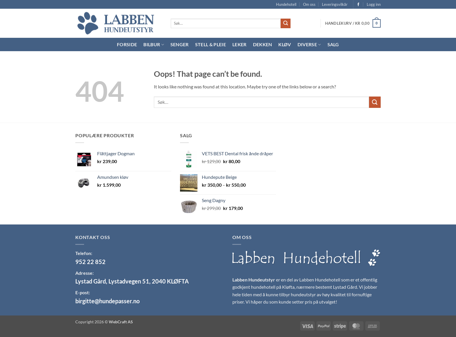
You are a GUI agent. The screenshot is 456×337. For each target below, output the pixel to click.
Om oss (309, 4)
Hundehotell (286, 4)
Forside (127, 44)
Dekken (262, 44)
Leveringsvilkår (335, 4)
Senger (179, 44)
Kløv (284, 44)
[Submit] (286, 23)
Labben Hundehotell (319, 279)
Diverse (309, 44)
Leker (239, 44)
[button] (374, 4)
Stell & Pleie (210, 44)
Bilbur (153, 44)
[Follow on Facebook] (358, 5)
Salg (333, 44)
